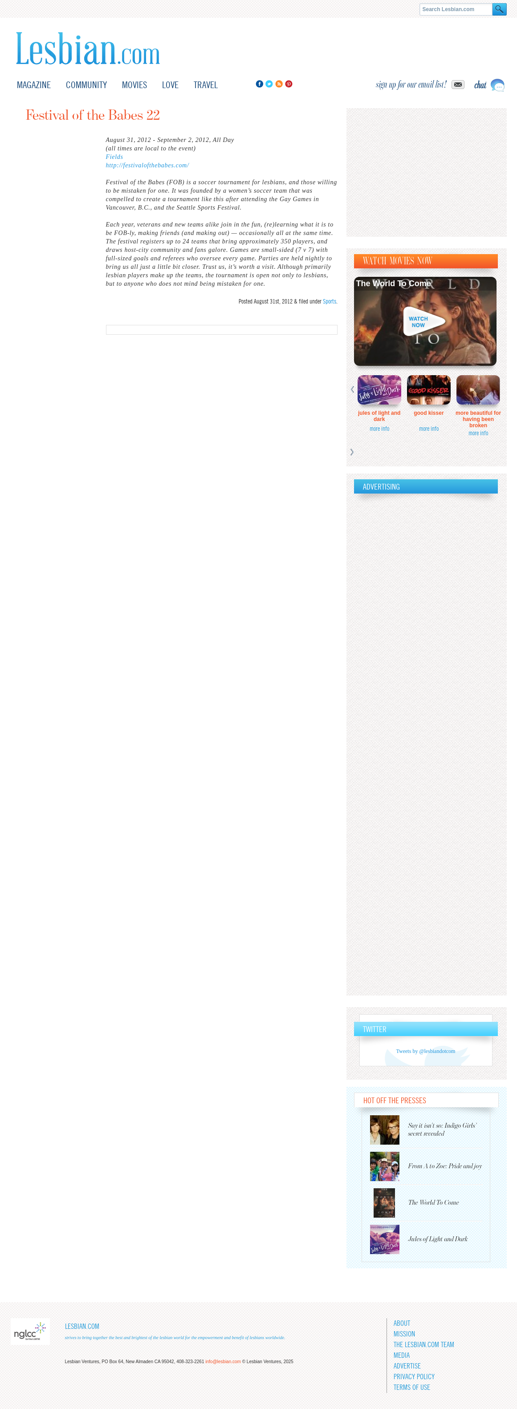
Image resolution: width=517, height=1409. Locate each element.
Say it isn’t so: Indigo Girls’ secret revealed (442, 1130)
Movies (134, 84)
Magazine (34, 84)
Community (86, 84)
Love (170, 84)
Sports (329, 301)
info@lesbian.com (223, 1361)
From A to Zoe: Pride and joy (445, 1166)
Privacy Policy (414, 1377)
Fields (114, 157)
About (402, 1323)
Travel (206, 84)
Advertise (407, 1366)
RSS (279, 84)
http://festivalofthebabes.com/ (147, 165)
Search (500, 9)
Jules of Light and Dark (379, 416)
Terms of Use (412, 1387)
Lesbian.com (88, 48)
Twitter (269, 84)
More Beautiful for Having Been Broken (478, 419)
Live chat (489, 85)
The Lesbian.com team (424, 1344)
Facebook (259, 84)
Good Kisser (429, 413)
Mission (404, 1334)
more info (379, 428)
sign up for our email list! (411, 84)
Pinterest (289, 84)
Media (402, 1355)
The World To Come (393, 283)
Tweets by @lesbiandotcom (426, 1051)
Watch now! (425, 321)
